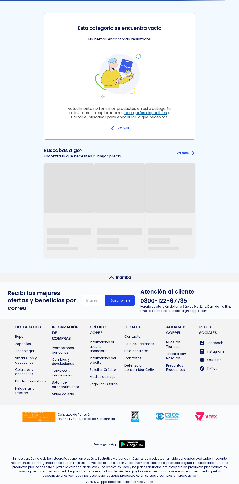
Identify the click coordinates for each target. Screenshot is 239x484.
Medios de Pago (103, 376)
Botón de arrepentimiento (65, 384)
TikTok (208, 368)
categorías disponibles (145, 113)
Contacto (132, 336)
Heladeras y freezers (24, 390)
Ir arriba (119, 277)
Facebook (211, 343)
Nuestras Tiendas (173, 344)
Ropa (19, 336)
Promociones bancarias (63, 349)
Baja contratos (136, 351)
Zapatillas (23, 343)
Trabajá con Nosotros (176, 355)
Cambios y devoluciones (63, 361)
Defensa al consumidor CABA (139, 367)
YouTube (210, 360)
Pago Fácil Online (104, 384)
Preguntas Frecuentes (175, 367)
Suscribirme (120, 300)
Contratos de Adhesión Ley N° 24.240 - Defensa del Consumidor (87, 416)
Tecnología (24, 351)
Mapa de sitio (63, 394)
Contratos (132, 358)
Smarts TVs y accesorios (26, 360)
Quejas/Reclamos (139, 343)
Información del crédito (103, 360)
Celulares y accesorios (24, 371)
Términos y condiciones (62, 373)
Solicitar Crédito (103, 369)
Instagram (211, 351)
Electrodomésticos (30, 381)
